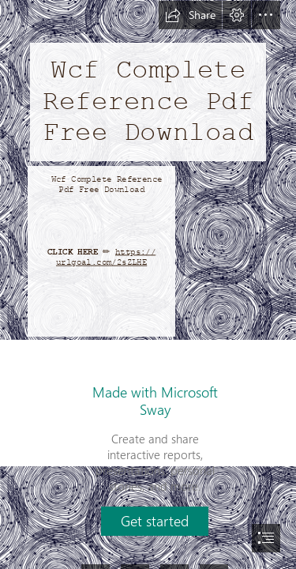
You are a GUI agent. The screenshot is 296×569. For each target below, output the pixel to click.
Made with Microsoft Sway (155, 400)
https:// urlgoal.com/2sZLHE (105, 257)
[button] (190, 15)
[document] (148, 284)
